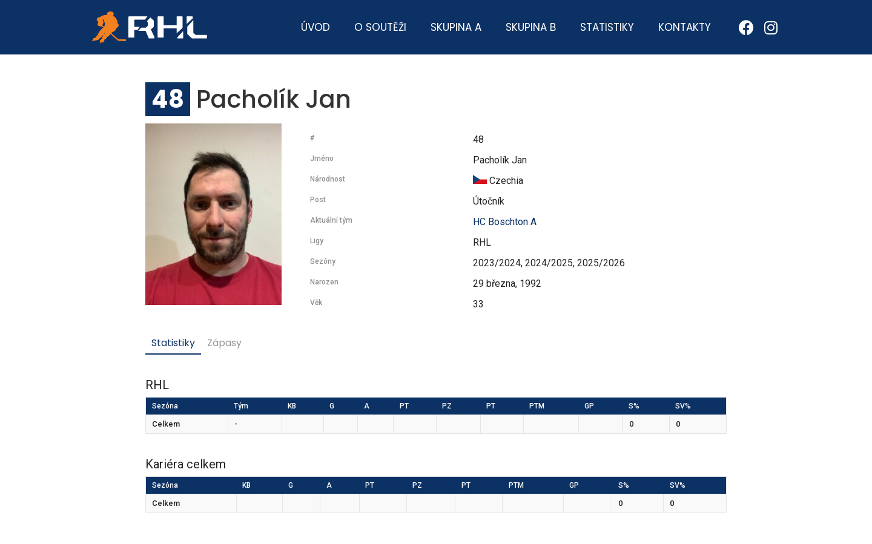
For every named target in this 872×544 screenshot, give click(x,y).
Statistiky (607, 27)
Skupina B (531, 27)
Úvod (315, 27)
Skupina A (456, 27)
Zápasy (224, 343)
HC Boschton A (505, 222)
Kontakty (684, 27)
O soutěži (380, 27)
